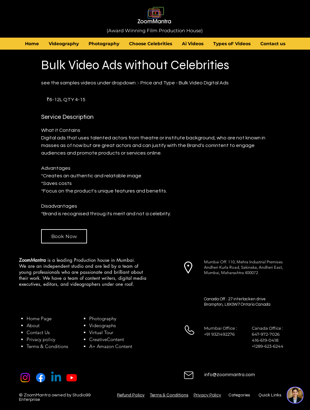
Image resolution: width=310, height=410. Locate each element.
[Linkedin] (56, 377)
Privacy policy (41, 339)
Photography (102, 318)
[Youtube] (71, 377)
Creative (98, 339)
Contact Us (38, 332)
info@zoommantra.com (229, 374)
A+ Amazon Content (110, 346)
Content (115, 339)
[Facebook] (40, 377)
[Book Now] (64, 236)
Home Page (39, 318)
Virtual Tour (101, 332)
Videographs (102, 325)
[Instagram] (25, 377)
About (34, 325)
